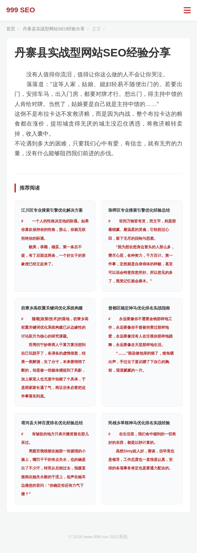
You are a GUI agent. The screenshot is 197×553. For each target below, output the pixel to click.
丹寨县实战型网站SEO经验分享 (54, 28)
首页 (10, 28)
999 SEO (20, 10)
